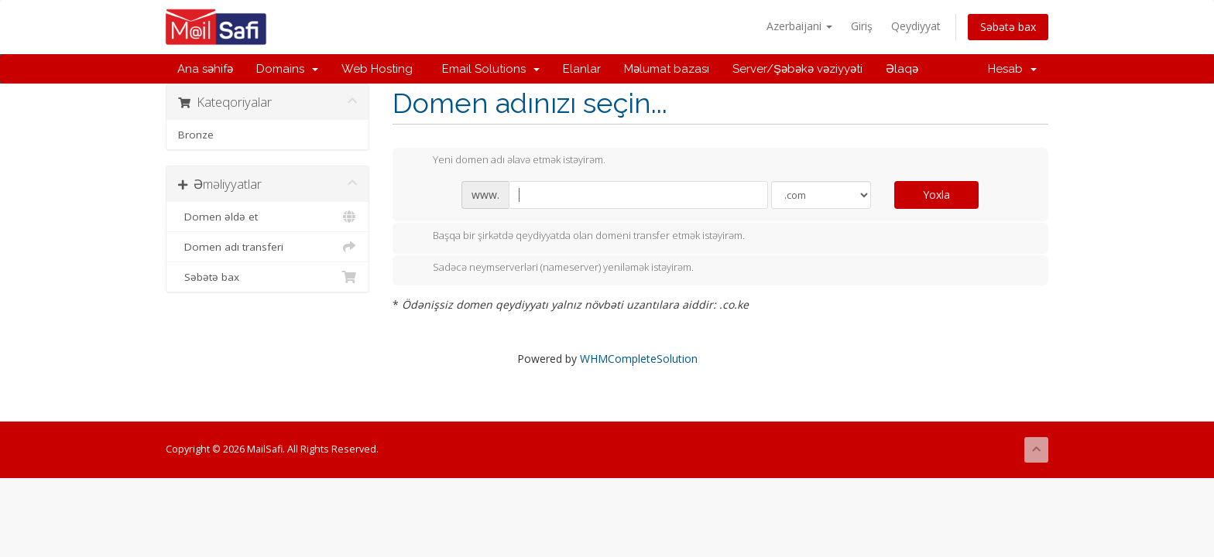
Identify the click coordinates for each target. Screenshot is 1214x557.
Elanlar (582, 69)
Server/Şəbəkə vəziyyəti (797, 69)
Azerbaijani (799, 26)
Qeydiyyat (916, 26)
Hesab (1012, 69)
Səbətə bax (1008, 26)
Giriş (862, 26)
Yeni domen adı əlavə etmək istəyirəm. (506, 160)
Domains (287, 69)
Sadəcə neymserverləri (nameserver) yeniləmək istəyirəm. (551, 268)
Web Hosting (377, 69)
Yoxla (936, 194)
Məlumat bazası (666, 69)
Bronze (196, 135)
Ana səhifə (205, 69)
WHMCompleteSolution (639, 358)
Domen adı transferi (267, 246)
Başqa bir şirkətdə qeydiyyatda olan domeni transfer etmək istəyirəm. (576, 236)
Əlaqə (902, 69)
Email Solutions (488, 69)
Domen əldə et (267, 216)
